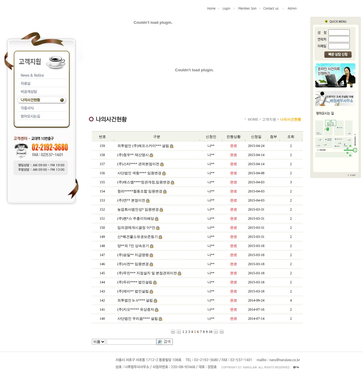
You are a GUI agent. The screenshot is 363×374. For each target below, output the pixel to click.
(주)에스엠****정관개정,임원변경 (143, 182)
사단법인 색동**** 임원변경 (139, 173)
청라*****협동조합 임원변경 (139, 191)
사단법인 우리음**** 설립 (137, 319)
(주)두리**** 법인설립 (134, 282)
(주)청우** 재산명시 (133, 155)
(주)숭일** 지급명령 (133, 255)
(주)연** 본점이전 (131, 200)
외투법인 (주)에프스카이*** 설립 (143, 146)
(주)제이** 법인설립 (133, 291)
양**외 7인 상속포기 (133, 246)
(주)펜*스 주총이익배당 (135, 218)
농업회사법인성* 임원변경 (138, 209)
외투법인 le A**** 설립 (135, 300)
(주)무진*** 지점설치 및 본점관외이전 (147, 273)
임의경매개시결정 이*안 (136, 228)
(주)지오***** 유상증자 (135, 309)
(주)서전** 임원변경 (133, 264)
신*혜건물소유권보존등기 (137, 237)
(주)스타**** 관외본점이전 (138, 164)
